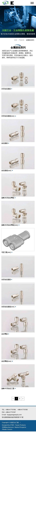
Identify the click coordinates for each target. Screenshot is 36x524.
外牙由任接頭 (6, 89)
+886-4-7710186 (11, 409)
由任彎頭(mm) (6, 361)
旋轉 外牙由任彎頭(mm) (9, 225)
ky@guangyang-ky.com (14, 415)
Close (2, 433)
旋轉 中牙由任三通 (7, 388)
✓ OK (26, 523)
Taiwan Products (20, 425)
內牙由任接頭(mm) (7, 307)
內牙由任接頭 (6, 279)
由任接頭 (4, 143)
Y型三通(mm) (6, 252)
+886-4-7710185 (22, 409)
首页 (15, 40)
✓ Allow (3, 438)
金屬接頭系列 (30, 40)
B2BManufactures (8, 427)
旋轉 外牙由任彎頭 (7, 198)
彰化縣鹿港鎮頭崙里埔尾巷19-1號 (12, 417)
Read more (4, 464)
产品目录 (21, 40)
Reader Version (7, 429)
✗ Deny (3, 440)
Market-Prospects (20, 427)
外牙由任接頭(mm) (7, 116)
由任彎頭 (4, 334)
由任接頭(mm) (6, 170)
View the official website (19, 464)
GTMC (12, 425)
